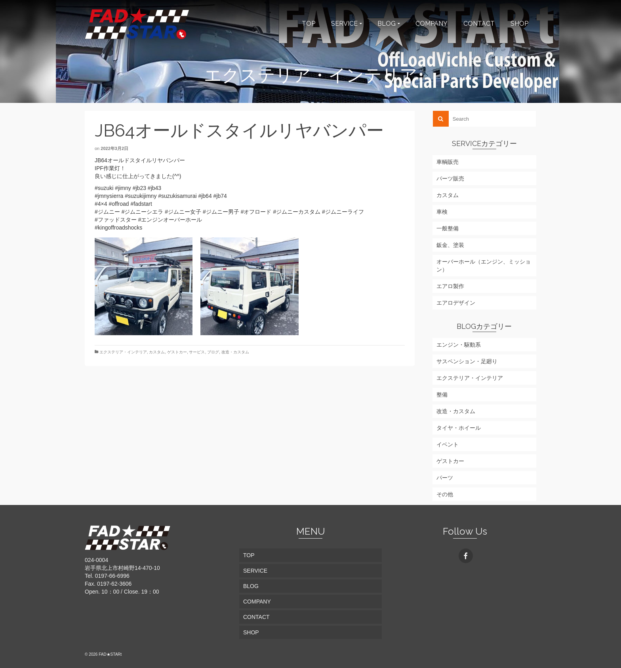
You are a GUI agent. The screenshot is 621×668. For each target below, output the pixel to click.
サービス (197, 352)
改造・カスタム (235, 352)
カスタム (157, 352)
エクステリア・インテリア (123, 352)
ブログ (213, 352)
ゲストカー (177, 352)
